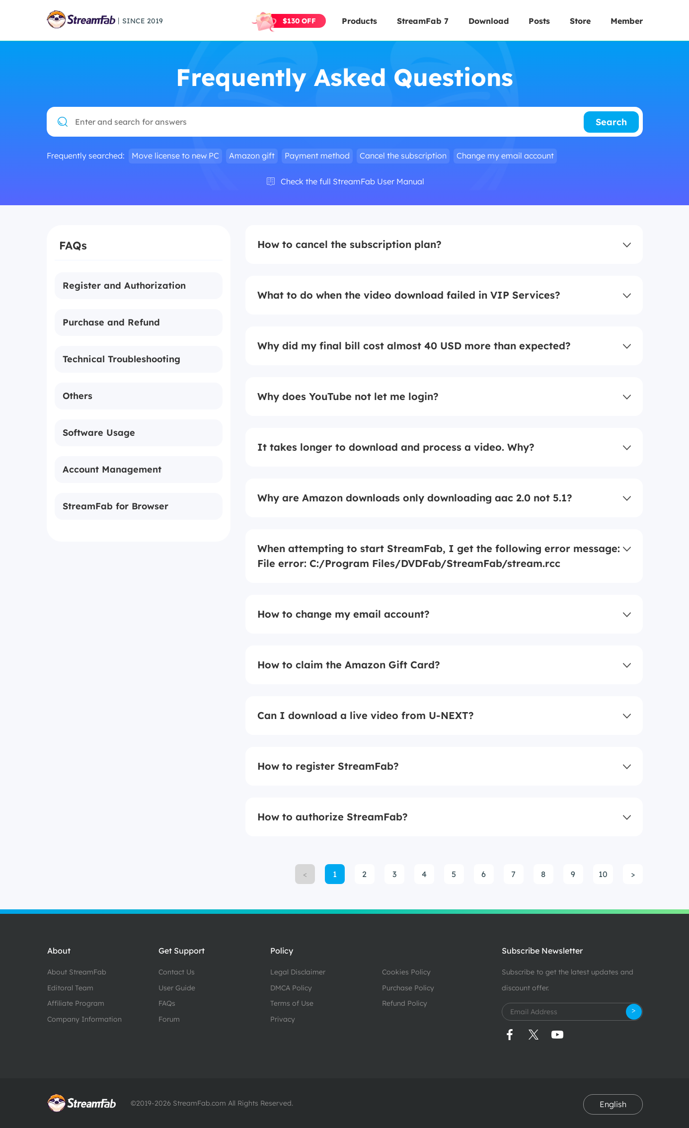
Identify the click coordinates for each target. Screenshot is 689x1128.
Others (77, 396)
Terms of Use (291, 1003)
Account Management (112, 469)
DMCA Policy (291, 987)
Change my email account (505, 156)
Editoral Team (70, 987)
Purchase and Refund (111, 322)
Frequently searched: (86, 156)
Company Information (84, 1019)
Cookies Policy (406, 971)
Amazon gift (252, 156)
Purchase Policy (408, 987)
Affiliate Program (75, 1003)
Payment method (317, 156)
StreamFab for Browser (115, 506)
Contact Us (176, 971)
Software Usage (99, 432)
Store (580, 21)
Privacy (282, 1019)
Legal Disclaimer (297, 971)
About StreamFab (76, 971)
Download (488, 21)
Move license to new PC (175, 156)
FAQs (166, 1003)
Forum (169, 1019)
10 (603, 874)
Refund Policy (404, 1003)
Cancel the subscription (403, 156)
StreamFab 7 (423, 21)
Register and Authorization (124, 285)
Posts (539, 21)
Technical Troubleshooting (121, 359)
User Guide (176, 987)
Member (627, 21)
